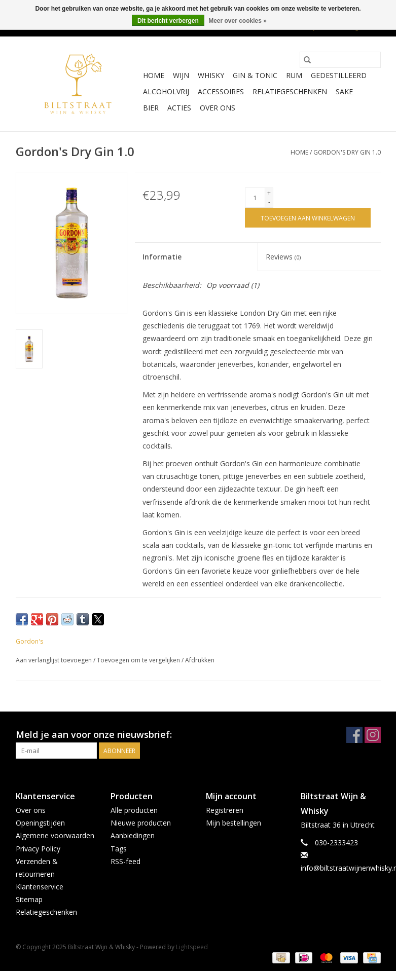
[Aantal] (255, 198)
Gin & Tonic (255, 75)
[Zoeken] (340, 60)
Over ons (217, 108)
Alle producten (134, 810)
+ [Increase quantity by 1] (269, 193)
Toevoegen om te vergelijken (139, 660)
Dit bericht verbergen (168, 20)
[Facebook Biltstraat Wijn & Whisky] (354, 735)
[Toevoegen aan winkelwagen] (308, 218)
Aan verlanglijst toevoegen (54, 660)
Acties (179, 108)
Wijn (181, 75)
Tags (119, 848)
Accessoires (221, 91)
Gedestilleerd (339, 75)
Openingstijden (40, 823)
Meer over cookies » (237, 20)
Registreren (224, 810)
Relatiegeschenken (290, 91)
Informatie (162, 257)
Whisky (211, 75)
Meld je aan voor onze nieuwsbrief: (94, 734)
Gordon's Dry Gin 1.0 (347, 152)
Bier (151, 108)
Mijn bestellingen (233, 823)
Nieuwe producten (141, 823)
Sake (344, 91)
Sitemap (29, 899)
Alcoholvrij (166, 91)
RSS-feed (125, 861)
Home (153, 75)
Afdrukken (199, 660)
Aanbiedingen (133, 835)
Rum (294, 75)
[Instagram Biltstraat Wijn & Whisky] (373, 735)
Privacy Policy (38, 848)
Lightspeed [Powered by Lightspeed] (192, 947)
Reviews (283, 257)
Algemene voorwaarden (55, 835)
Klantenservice (39, 886)
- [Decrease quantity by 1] (269, 202)
